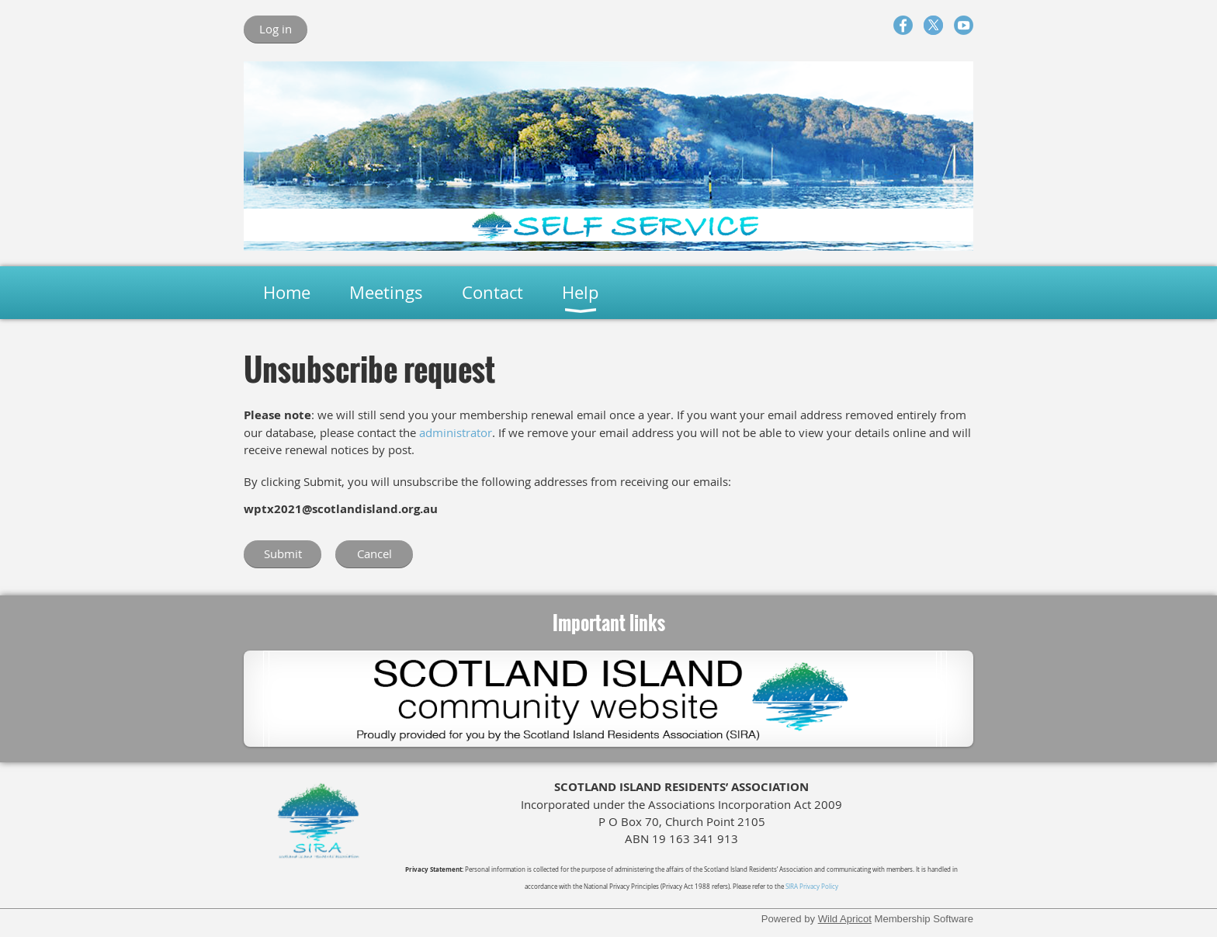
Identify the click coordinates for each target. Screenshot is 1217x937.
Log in (275, 28)
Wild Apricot (845, 919)
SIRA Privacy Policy (811, 886)
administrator (455, 432)
